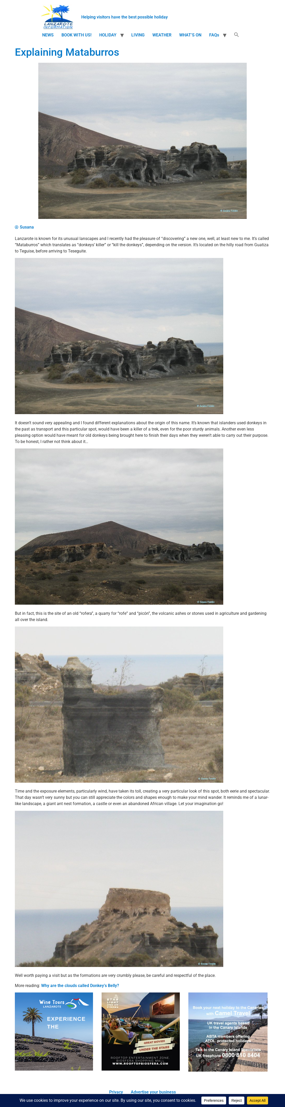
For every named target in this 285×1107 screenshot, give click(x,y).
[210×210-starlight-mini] (141, 1069)
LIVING (138, 35)
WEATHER (161, 35)
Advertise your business (153, 1092)
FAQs (214, 35)
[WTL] (54, 1069)
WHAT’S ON (190, 35)
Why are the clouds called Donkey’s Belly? (80, 985)
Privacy (116, 1092)
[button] (236, 35)
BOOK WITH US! (76, 35)
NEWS (48, 35)
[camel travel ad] (228, 1070)
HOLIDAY (107, 35)
